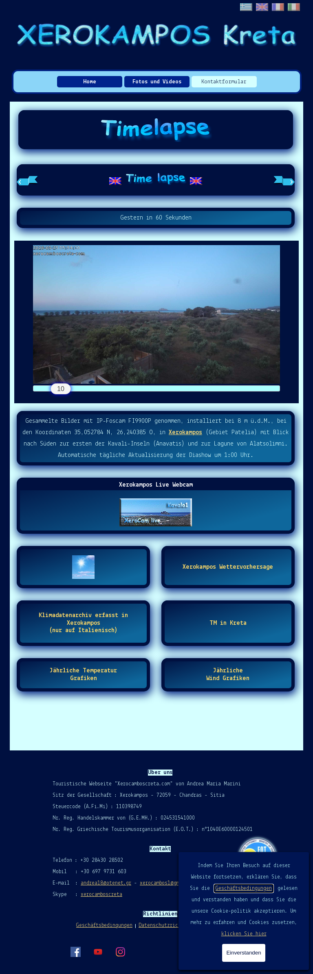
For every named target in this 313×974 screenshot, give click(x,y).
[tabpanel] (155, 180)
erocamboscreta (103, 894)
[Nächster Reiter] (284, 180)
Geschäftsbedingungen (244, 888)
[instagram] (120, 951)
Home (89, 82)
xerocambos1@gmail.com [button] (169, 883)
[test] (228, 567)
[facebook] (75, 951)
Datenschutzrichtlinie (168, 925)
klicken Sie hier (244, 934)
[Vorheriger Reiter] (27, 180)
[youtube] (98, 951)
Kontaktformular (224, 82)
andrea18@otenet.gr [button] (106, 883)
